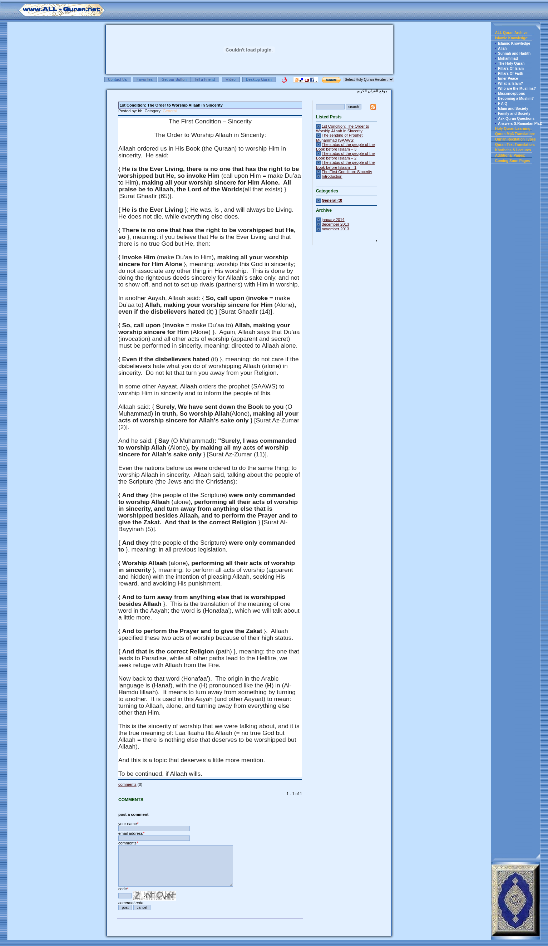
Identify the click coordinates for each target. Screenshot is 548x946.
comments (127, 784)
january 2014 (333, 219)
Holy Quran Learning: (513, 129)
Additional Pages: (510, 155)
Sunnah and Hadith (514, 53)
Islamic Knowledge (514, 43)
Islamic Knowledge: (511, 38)
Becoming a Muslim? (516, 99)
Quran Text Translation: (515, 145)
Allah (502, 48)
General (170, 111)
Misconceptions (511, 93)
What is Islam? (510, 83)
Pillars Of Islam (511, 68)
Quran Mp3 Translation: (515, 134)
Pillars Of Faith (510, 73)
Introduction (332, 176)
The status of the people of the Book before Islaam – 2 (345, 155)
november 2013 (335, 229)
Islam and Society (513, 109)
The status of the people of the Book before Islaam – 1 (345, 164)
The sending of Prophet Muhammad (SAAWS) (339, 137)
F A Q (502, 104)
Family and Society (514, 114)
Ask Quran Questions (516, 119)
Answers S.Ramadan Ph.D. (520, 124)
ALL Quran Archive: (512, 33)
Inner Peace (508, 78)
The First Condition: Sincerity (347, 172)
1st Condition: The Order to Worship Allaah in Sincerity (342, 128)
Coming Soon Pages (512, 161)
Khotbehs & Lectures (513, 150)
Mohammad (508, 58)
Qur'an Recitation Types (515, 139)
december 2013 (335, 224)
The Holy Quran (511, 63)
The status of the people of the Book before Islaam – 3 (345, 146)
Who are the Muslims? (517, 88)
